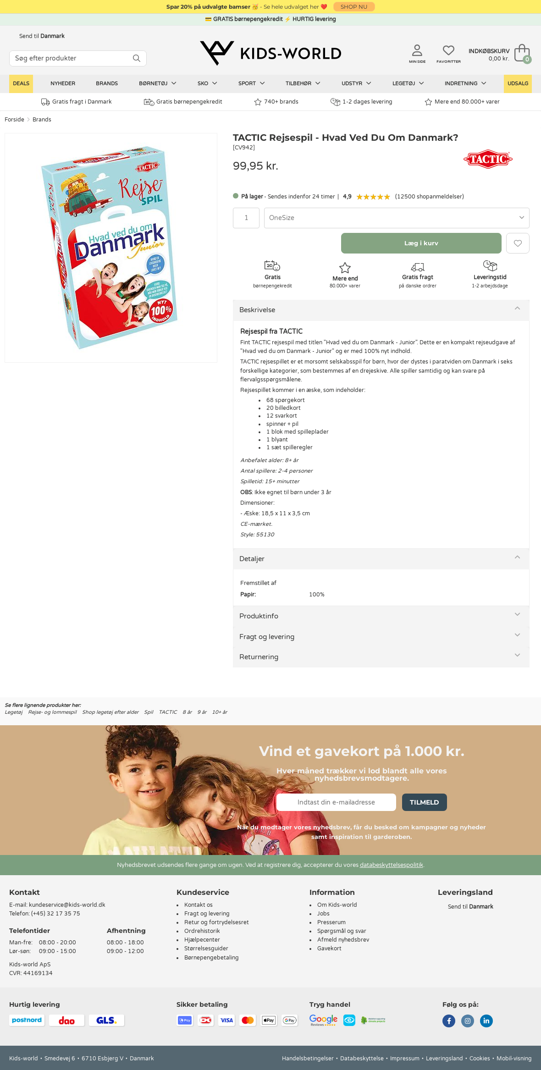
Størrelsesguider (206, 948)
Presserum (331, 922)
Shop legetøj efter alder (110, 712)
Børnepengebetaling (211, 957)
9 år (201, 712)
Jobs (323, 913)
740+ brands (276, 102)
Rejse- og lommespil (52, 712)
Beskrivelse (257, 310)
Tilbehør (303, 83)
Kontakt (24, 892)
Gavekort (329, 948)
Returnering (258, 657)
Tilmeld (424, 802)
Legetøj (408, 83)
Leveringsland (444, 1058)
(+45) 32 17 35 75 (55, 913)
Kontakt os (198, 905)
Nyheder (62, 84)
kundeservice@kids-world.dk (67, 905)
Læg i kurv (421, 243)
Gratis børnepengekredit (183, 102)
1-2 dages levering (361, 102)
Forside (14, 119)
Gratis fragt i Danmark (76, 102)
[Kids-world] (270, 53)
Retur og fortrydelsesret (216, 922)
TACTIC (168, 712)
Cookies (479, 1058)
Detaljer (252, 559)
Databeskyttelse (362, 1058)
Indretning (465, 83)
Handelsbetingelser (308, 1058)
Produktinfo (258, 616)
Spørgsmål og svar (341, 931)
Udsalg (518, 84)
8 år (187, 712)
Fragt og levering (266, 637)
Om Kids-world (337, 905)
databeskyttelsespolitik (391, 865)
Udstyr (356, 83)
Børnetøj (158, 83)
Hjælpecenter (202, 940)
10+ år (219, 712)
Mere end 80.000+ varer (462, 102)
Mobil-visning (514, 1058)
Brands (107, 84)
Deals (21, 84)
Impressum (405, 1058)
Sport (251, 83)
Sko (207, 83)
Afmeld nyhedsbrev (343, 940)
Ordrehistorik (202, 931)
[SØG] (136, 58)
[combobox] (397, 218)
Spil (148, 712)
